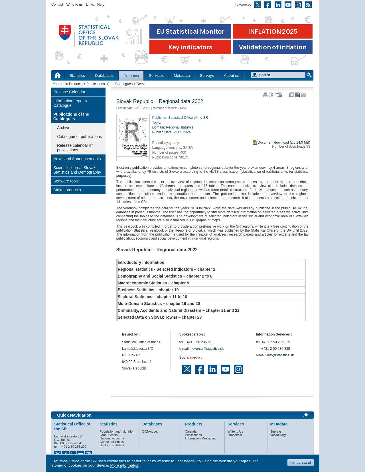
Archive (63, 127)
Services (156, 75)
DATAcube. (150, 431)
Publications (193, 435)
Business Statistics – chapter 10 (148, 290)
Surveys (207, 75)
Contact (57, 5)
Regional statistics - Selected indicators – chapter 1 (166, 269)
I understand (300, 463)
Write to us (74, 5)
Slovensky (243, 5)
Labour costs (109, 435)
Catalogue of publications (79, 136)
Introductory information (141, 262)
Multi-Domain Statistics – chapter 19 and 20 (159, 303)
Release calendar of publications (75, 147)
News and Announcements (77, 158)
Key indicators (190, 47)
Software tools (66, 181)
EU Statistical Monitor (190, 31)
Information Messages (200, 438)
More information (124, 465)
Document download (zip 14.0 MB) (284, 142)
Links (90, 5)
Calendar (191, 431)
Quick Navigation (74, 415)
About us (231, 75)
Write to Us (235, 431)
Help (100, 5)
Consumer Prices (112, 441)
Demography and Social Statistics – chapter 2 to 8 (165, 276)
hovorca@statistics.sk (207, 349)
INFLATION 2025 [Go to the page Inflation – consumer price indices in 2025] (272, 31)
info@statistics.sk (280, 355)
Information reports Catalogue (70, 103)
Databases (104, 75)
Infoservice (235, 435)
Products (131, 76)
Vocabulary (278, 435)
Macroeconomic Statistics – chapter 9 (153, 283)
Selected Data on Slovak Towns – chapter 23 (160, 317)
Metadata (182, 75)
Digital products (67, 190)
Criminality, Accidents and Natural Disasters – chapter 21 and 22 (179, 310)
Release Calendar (69, 92)
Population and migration (117, 431)
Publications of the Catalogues (109, 84)
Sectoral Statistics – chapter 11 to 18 (152, 296)
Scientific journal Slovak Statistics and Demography (77, 169)
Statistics (77, 75)
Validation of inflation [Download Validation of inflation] (273, 47)
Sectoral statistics (112, 445)
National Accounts (112, 438)
